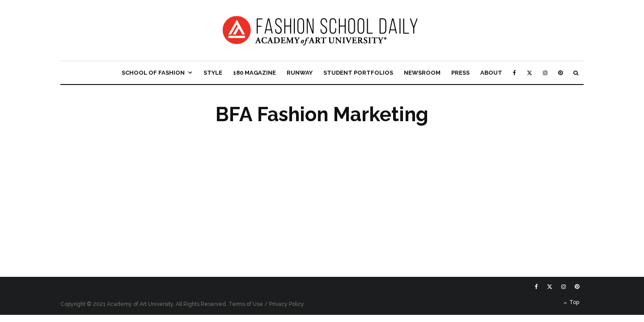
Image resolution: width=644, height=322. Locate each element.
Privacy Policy (286, 304)
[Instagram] (545, 72)
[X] (529, 72)
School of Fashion (153, 72)
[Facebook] (514, 72)
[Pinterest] (560, 72)
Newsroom (422, 72)
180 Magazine (254, 72)
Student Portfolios (358, 72)
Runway (300, 72)
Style (212, 72)
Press (460, 72)
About (491, 72)
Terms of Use (246, 304)
